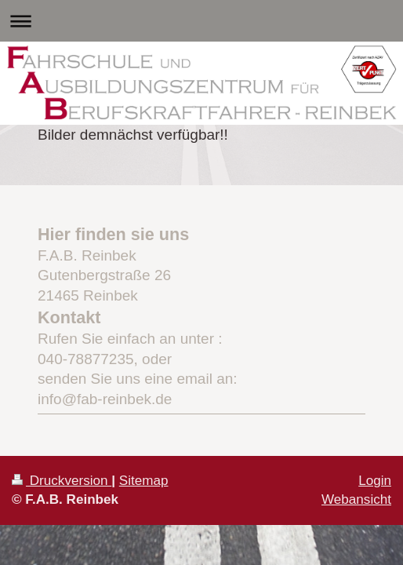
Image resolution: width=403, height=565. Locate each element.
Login (374, 480)
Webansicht (356, 499)
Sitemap (144, 480)
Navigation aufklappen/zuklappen (201, 21)
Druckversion (61, 480)
